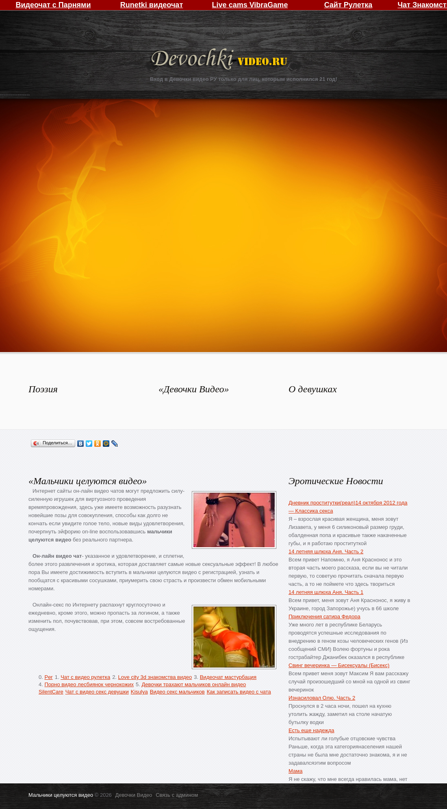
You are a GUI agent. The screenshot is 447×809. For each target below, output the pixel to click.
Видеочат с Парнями (53, 5)
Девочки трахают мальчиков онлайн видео (193, 684)
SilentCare (51, 692)
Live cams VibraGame (250, 5)
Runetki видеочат (151, 5)
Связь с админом (177, 795)
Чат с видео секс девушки (97, 692)
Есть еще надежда (311, 730)
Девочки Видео (220, 60)
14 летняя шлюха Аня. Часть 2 (326, 551)
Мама (295, 771)
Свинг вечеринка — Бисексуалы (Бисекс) (339, 665)
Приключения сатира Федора (324, 616)
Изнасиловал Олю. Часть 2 (322, 698)
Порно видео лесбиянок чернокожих (88, 684)
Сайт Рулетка (348, 5)
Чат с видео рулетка (85, 677)
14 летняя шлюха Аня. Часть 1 (326, 592)
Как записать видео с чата (239, 692)
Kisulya (139, 692)
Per (48, 677)
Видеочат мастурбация (228, 677)
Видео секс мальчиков (177, 692)
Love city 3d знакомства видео (155, 677)
